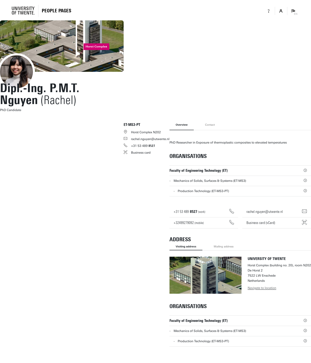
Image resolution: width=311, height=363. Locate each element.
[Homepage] (56, 11)
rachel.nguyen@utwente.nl (150, 139)
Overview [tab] (182, 124)
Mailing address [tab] (223, 246)
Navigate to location (262, 288)
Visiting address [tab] (186, 246)
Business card (141, 152)
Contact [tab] (210, 124)
